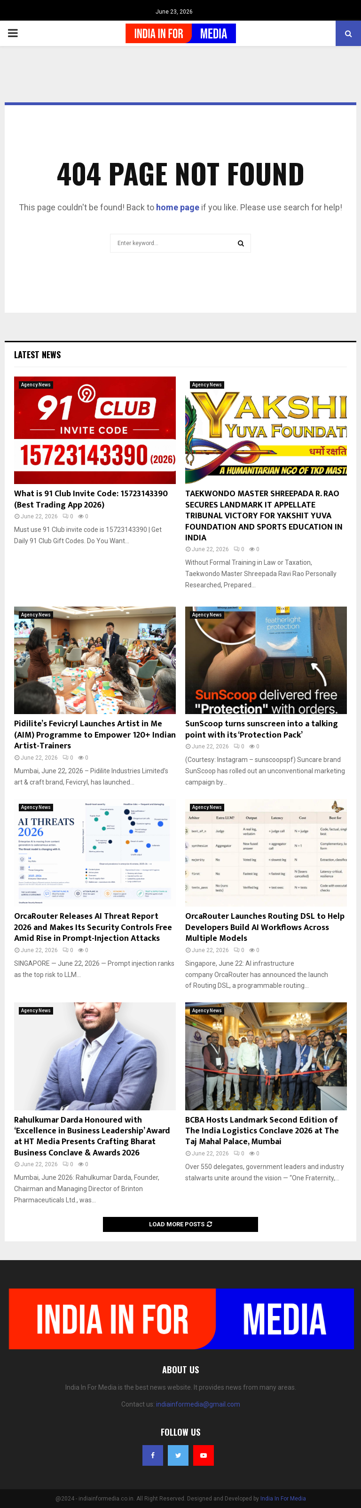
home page (177, 207)
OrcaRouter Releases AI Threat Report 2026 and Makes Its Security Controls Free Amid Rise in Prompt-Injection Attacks (93, 927)
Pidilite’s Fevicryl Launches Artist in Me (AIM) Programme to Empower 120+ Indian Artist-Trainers (95, 735)
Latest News (37, 354)
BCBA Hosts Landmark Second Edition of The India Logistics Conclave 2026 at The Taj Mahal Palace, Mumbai (262, 1131)
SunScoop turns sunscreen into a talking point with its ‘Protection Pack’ (261, 729)
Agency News (36, 384)
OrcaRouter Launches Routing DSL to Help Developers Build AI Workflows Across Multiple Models (265, 927)
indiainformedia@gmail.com (198, 1404)
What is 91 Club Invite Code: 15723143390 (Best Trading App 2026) (91, 499)
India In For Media (283, 1498)
